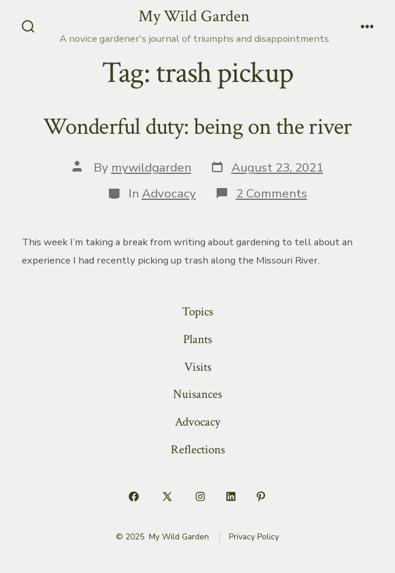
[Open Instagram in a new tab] (201, 497)
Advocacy (169, 193)
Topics (197, 312)
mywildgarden (151, 167)
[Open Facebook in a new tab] (134, 497)
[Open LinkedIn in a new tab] (231, 497)
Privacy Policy (254, 536)
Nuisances (197, 394)
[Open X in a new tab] (167, 497)
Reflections (198, 449)
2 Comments (271, 193)
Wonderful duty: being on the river (197, 126)
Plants (197, 339)
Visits (197, 367)
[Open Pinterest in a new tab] (261, 497)
